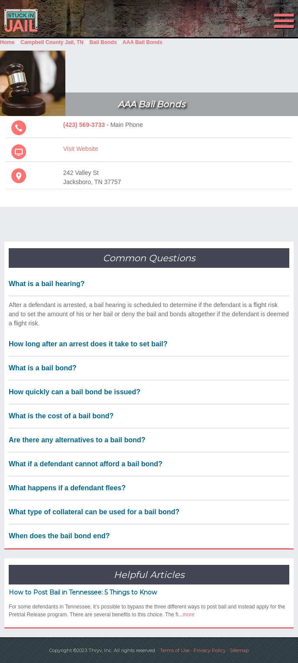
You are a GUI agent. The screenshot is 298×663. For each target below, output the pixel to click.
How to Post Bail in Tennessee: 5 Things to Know (83, 592)
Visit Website (80, 148)
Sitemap (239, 650)
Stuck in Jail (44, 20)
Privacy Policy (209, 650)
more (188, 615)
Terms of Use (175, 650)
